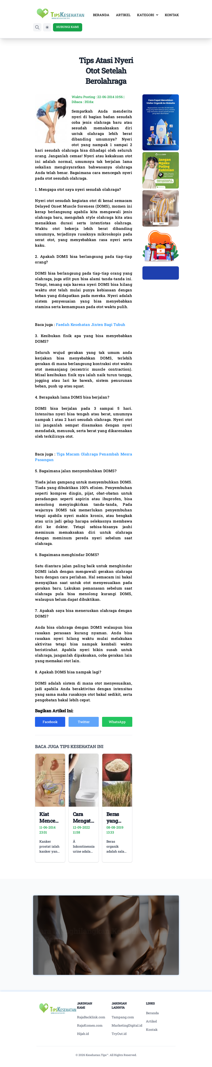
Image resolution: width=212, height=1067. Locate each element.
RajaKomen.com (89, 1025)
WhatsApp (117, 722)
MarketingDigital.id (127, 1025)
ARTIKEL (123, 15)
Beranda (152, 1013)
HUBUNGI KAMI (67, 27)
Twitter (84, 722)
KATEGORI (147, 15)
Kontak (152, 1029)
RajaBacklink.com (91, 1017)
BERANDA (101, 15)
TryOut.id (119, 1033)
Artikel (151, 1021)
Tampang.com (123, 1017)
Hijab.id (83, 1033)
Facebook (50, 722)
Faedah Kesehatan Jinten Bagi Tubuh (90, 324)
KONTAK (172, 15)
